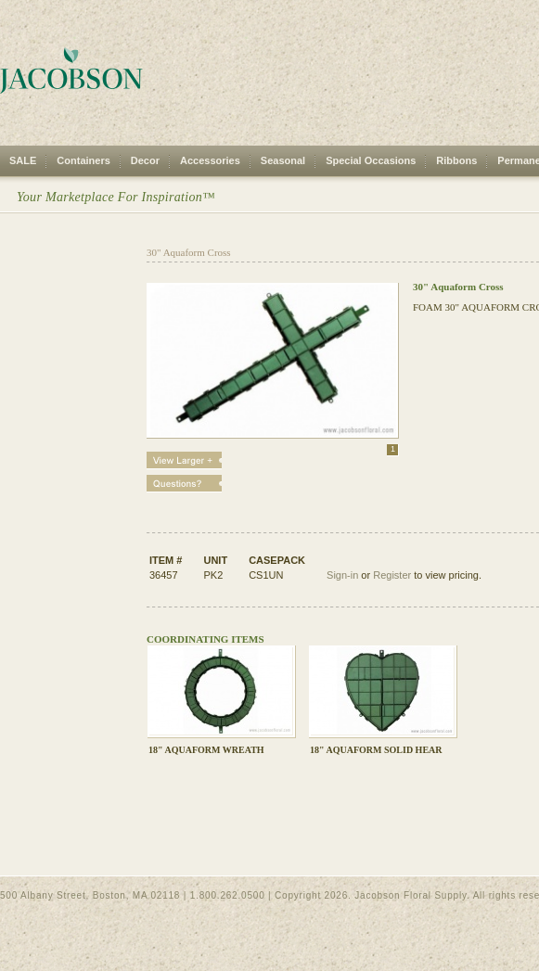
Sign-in (342, 575)
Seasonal (283, 160)
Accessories (210, 160)
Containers (83, 160)
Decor (145, 160)
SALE (22, 160)
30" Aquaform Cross (189, 252)
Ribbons (456, 160)
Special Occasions (371, 160)
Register (392, 575)
